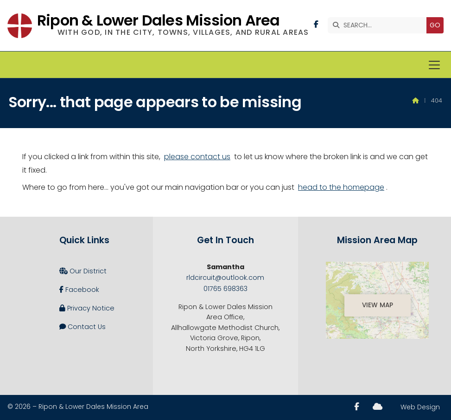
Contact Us (82, 326)
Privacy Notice (86, 308)
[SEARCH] (379, 25)
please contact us (197, 156)
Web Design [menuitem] (420, 407)
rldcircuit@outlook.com (225, 277)
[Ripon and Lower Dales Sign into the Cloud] (377, 406)
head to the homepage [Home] (341, 187)
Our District (83, 271)
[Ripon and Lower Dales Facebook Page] (316, 24)
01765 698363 (225, 288)
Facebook (79, 289)
